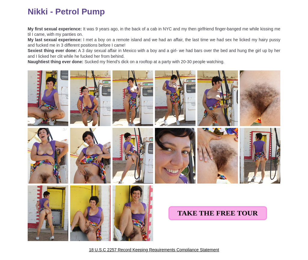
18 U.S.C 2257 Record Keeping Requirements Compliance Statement (154, 249)
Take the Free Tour (217, 213)
